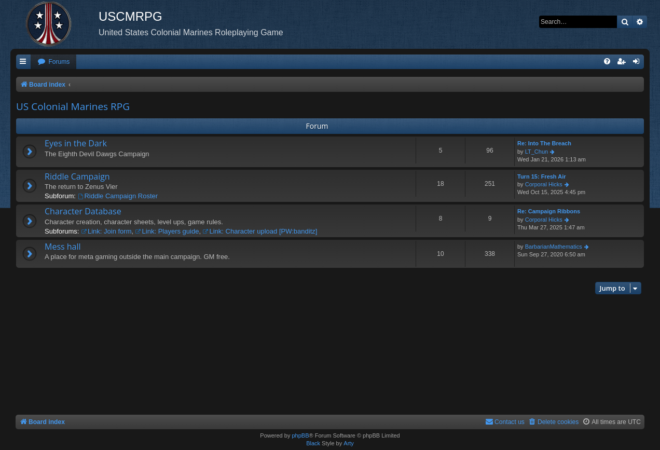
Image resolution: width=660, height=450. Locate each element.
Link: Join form (106, 231)
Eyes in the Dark (76, 143)
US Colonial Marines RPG (73, 106)
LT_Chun (536, 151)
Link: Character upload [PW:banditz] (260, 231)
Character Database (83, 211)
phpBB (300, 435)
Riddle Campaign (77, 176)
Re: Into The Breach (544, 143)
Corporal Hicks (543, 184)
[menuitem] (53, 62)
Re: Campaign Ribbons (548, 211)
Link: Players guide (167, 231)
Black (313, 443)
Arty (348, 443)
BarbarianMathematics (553, 246)
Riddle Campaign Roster (118, 196)
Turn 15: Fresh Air (541, 176)
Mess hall (63, 246)
